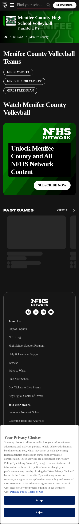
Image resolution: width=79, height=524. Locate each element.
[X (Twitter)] (36, 312)
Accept (39, 500)
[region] (39, 474)
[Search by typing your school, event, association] (34, 5)
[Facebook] (28, 312)
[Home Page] (5, 37)
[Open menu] (12, 5)
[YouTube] (51, 312)
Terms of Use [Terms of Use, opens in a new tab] (35, 491)
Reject (39, 512)
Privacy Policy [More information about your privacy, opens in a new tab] (18, 491)
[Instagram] (43, 312)
